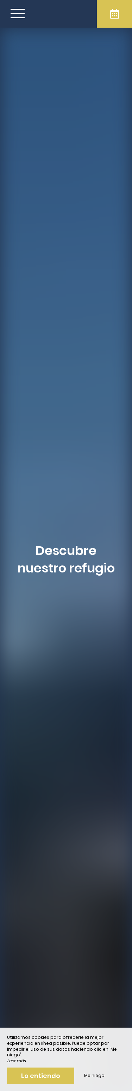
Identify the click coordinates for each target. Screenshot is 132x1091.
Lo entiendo (40, 1075)
